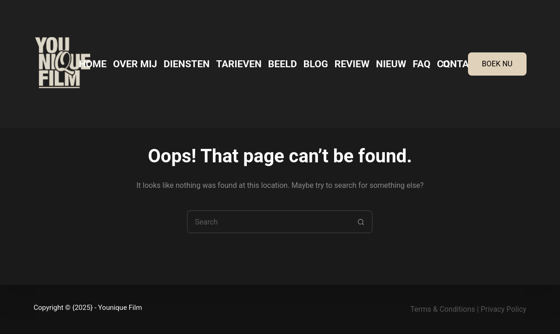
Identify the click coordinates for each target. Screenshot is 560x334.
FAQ (421, 64)
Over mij (135, 64)
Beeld (282, 64)
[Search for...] (268, 221)
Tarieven (239, 64)
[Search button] (361, 221)
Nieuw (391, 64)
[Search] (445, 64)
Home (93, 64)
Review (352, 64)
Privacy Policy (504, 309)
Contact (459, 64)
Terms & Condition (440, 309)
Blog (315, 64)
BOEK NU (497, 63)
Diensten (187, 64)
